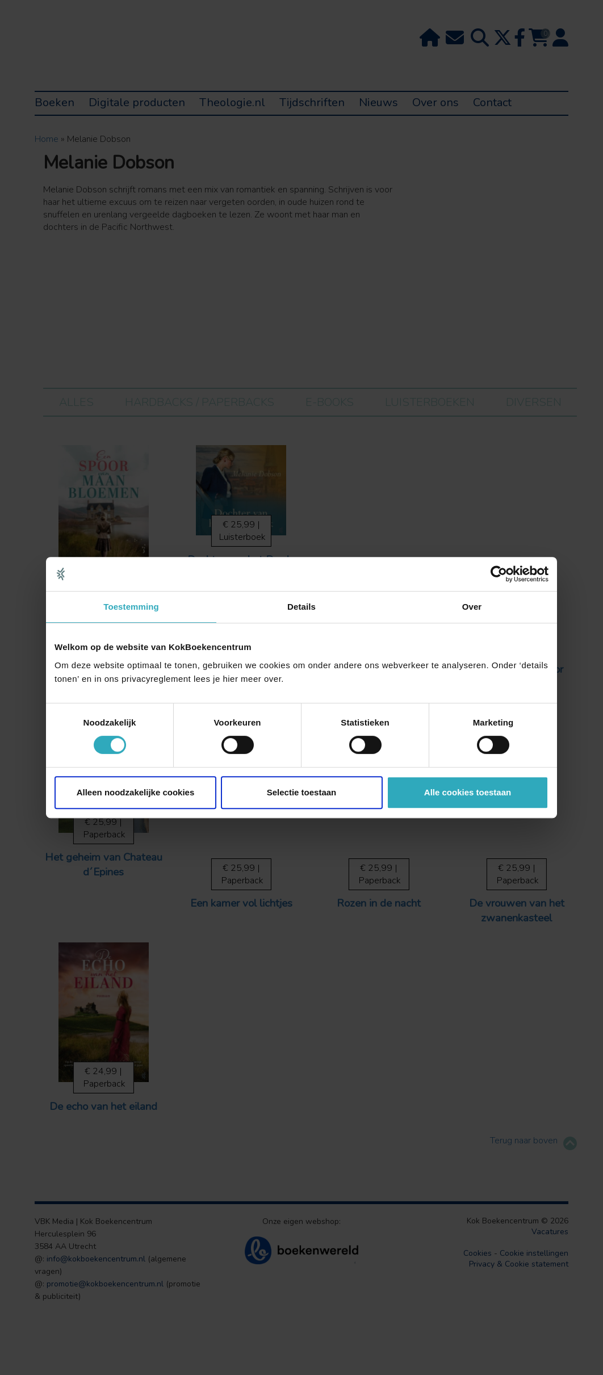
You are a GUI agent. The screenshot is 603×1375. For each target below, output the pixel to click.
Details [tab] (301, 606)
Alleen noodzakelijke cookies (136, 792)
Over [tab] (472, 606)
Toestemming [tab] (131, 606)
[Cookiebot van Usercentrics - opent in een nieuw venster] (498, 573)
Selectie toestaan (302, 792)
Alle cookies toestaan (467, 792)
